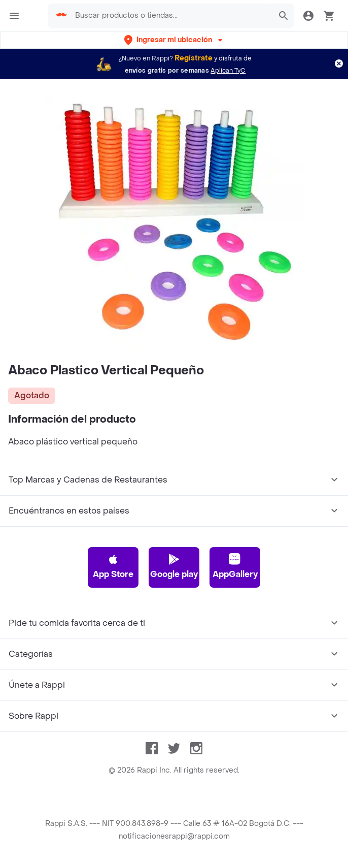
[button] (174, 39)
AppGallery (235, 566)
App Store (113, 566)
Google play (174, 566)
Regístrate (194, 58)
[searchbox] (171, 16)
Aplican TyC (228, 71)
